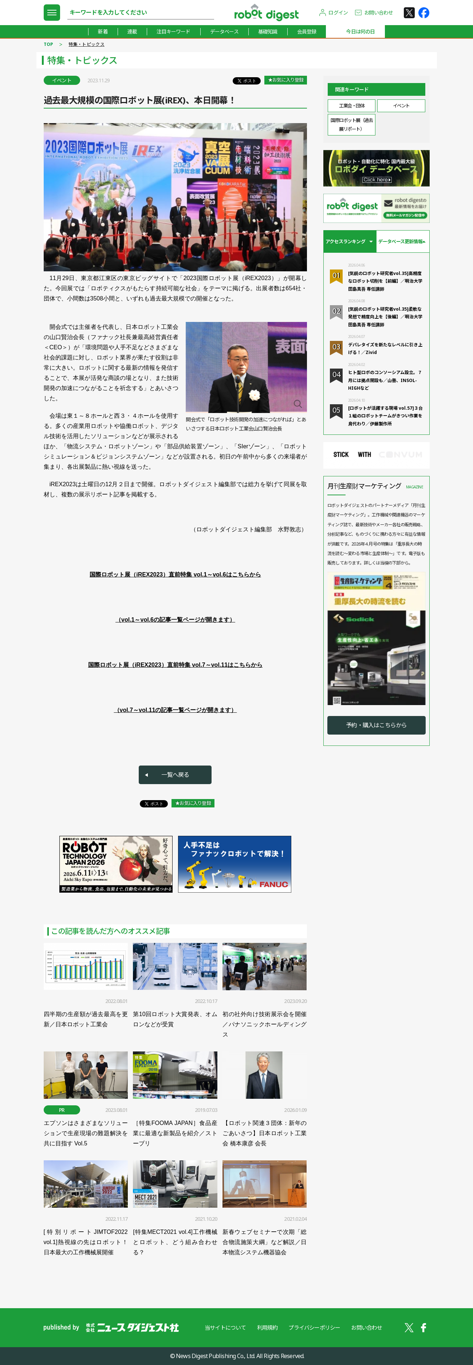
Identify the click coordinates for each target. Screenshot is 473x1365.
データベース (224, 31)
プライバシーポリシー (314, 1327)
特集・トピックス (86, 44)
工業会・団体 (351, 105)
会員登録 (306, 31)
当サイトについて (225, 1327)
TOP (49, 44)
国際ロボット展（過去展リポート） (352, 124)
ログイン (338, 12)
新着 (102, 31)
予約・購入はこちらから (376, 725)
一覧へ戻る (175, 775)
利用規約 (267, 1327)
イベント (401, 105)
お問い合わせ (378, 12)
